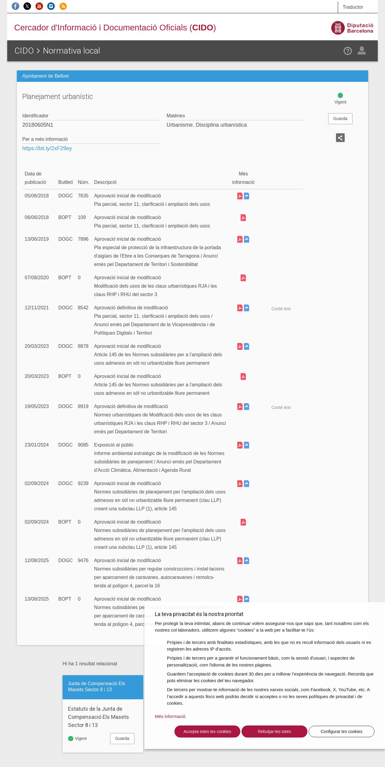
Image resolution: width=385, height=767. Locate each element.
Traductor (353, 7)
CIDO (24, 51)
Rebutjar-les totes (274, 731)
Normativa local (71, 51)
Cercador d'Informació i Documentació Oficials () (115, 27)
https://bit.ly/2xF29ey (47, 148)
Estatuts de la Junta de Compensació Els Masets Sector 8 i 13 (98, 717)
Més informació (170, 716)
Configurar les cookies (341, 731)
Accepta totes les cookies (207, 731)
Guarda (340, 118)
